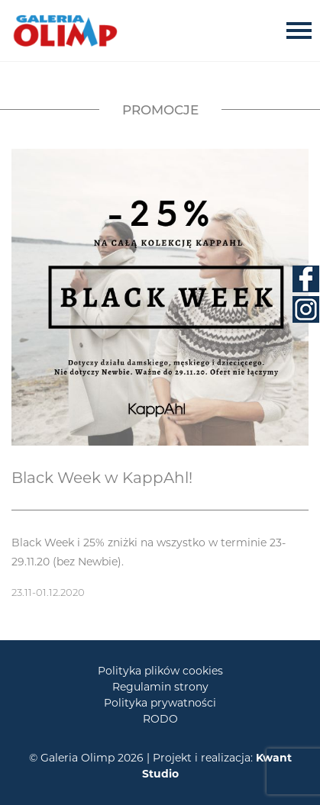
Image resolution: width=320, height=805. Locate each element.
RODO (160, 719)
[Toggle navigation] (303, 30)
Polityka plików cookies (160, 671)
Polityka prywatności (160, 703)
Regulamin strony (160, 687)
